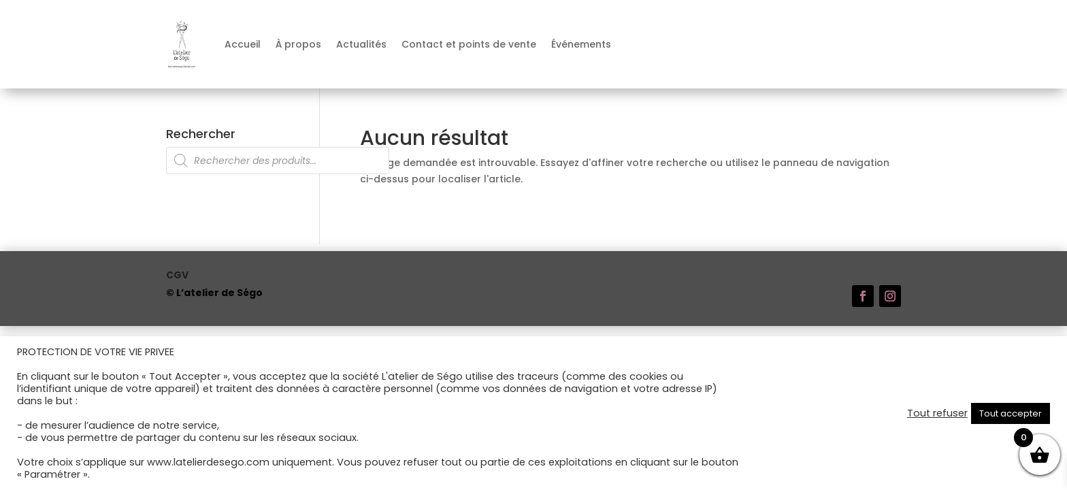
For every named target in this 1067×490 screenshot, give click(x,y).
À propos (298, 44)
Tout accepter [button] (1010, 413)
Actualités (361, 44)
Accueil (243, 44)
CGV (177, 276)
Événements (581, 44)
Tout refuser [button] (937, 413)
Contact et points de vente (468, 44)
